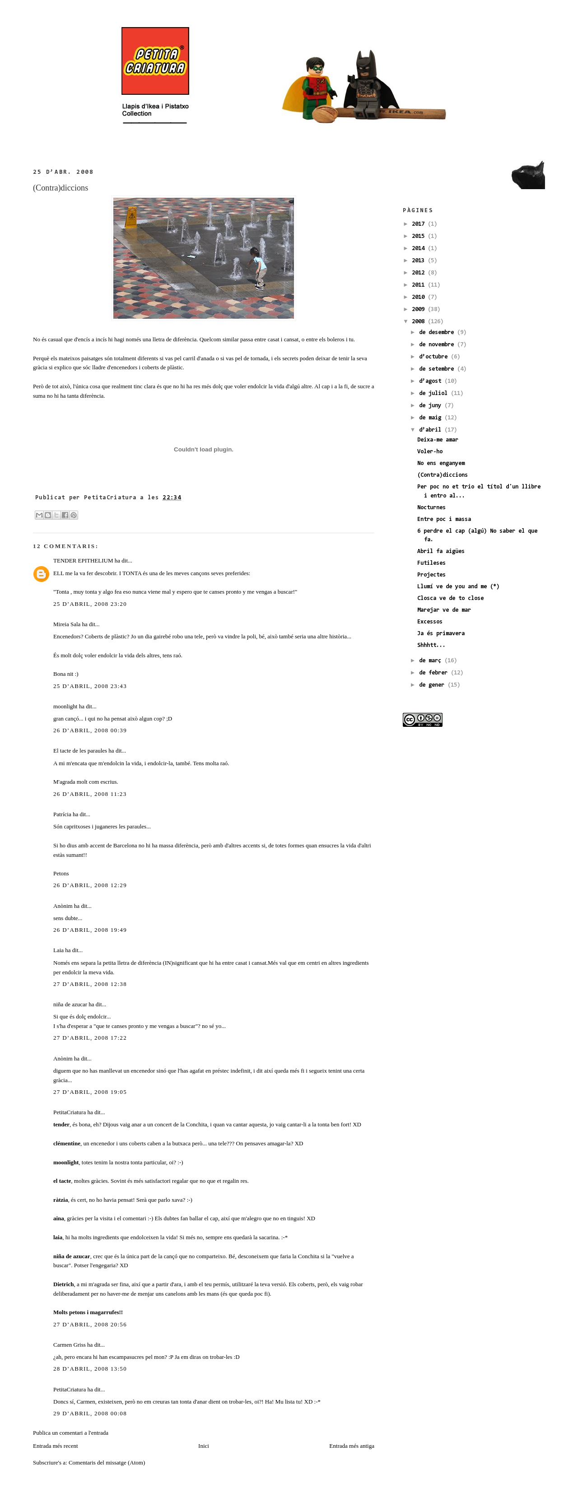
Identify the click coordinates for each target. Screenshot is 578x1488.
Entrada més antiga (351, 1445)
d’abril (431, 430)
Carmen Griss (69, 1344)
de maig (431, 418)
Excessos (430, 622)
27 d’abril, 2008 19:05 (90, 1091)
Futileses (431, 563)
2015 (420, 236)
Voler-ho (430, 452)
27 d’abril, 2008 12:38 (90, 984)
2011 (420, 285)
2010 (420, 297)
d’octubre (435, 357)
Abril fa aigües (441, 551)
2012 (420, 273)
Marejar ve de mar (444, 610)
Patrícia (62, 814)
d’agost (431, 381)
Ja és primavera (441, 634)
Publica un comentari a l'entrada (70, 1432)
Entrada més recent (55, 1445)
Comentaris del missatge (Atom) (107, 1462)
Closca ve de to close (450, 598)
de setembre (438, 369)
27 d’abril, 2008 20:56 (90, 1324)
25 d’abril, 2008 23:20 (90, 603)
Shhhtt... (431, 645)
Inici (203, 1445)
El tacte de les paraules (80, 750)
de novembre (438, 345)
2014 (420, 248)
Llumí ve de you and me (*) (458, 587)
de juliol (435, 393)
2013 (420, 261)
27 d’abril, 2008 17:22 (90, 1037)
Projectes (431, 575)
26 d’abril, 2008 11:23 (89, 793)
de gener (433, 685)
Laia (58, 950)
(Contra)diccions (60, 187)
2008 (420, 322)
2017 (420, 224)
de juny (431, 406)
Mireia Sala (66, 624)
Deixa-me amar (437, 440)
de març (431, 661)
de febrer (435, 673)
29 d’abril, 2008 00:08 (90, 1413)
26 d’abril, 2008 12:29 (90, 885)
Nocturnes (431, 508)
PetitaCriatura (69, 1112)
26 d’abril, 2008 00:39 (90, 730)
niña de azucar (70, 1004)
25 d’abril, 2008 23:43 (90, 686)
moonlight (65, 706)
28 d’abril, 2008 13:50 (90, 1368)
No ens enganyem (441, 463)
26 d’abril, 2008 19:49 (90, 929)
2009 (420, 309)
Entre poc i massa (444, 519)
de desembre (438, 332)
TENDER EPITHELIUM (83, 560)
